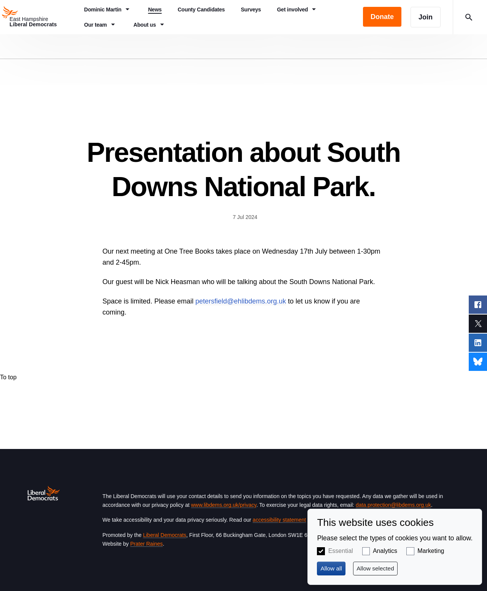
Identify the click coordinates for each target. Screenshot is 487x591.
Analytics (385, 551)
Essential (340, 551)
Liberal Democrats (164, 535)
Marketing (430, 551)
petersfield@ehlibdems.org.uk (240, 301)
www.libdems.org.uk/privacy (223, 505)
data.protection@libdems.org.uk (393, 505)
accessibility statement (279, 520)
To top (8, 377)
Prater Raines (146, 544)
